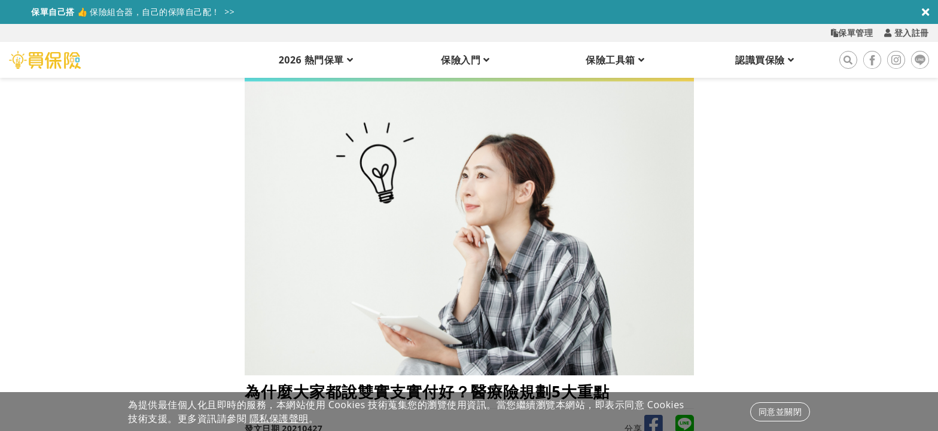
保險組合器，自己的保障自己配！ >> (121, 11)
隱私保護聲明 (279, 418)
